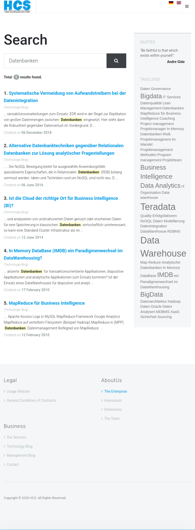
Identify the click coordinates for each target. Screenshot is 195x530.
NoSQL (146, 221)
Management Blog (21, 455)
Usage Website (18, 391)
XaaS (175, 312)
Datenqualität (151, 103)
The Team (112, 419)
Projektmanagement (156, 150)
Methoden (148, 155)
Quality (146, 216)
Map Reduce (150, 262)
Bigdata (151, 96)
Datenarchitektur (153, 301)
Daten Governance (155, 89)
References (113, 410)
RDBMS (173, 231)
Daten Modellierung (169, 221)
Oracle (156, 306)
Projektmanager (153, 129)
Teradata (158, 207)
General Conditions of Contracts (31, 400)
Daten (145, 306)
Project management (157, 124)
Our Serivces (16, 437)
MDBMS (163, 312)
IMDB (165, 274)
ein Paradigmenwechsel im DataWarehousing (159, 281)
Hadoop (174, 301)
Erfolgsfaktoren (164, 216)
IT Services (172, 97)
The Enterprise (115, 391)
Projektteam (172, 160)
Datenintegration (153, 226)
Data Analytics (160, 185)
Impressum (113, 400)
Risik (167, 134)
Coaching (167, 118)
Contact (13, 464)
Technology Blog (19, 446)
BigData (151, 294)
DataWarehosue (153, 231)
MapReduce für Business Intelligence (47, 303)
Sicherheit (148, 317)
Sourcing (164, 317)
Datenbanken (173, 108)
